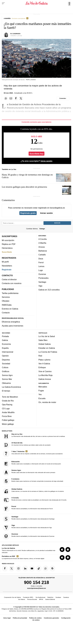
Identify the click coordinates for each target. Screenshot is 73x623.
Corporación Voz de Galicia (12, 597)
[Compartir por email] (11, 98)
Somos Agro (7, 375)
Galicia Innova (44, 379)
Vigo (40, 286)
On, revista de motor (47, 402)
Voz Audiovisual (40, 597)
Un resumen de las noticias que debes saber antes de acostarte (27, 445)
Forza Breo (7, 416)
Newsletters (7, 266)
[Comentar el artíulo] (63, 98)
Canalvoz (66, 597)
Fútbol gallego (8, 420)
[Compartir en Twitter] (21, 98)
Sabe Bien (43, 340)
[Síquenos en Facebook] (5, 568)
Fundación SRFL (28, 597)
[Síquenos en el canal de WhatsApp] (46, 568)
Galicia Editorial (50, 599)
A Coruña (42, 239)
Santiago (42, 282)
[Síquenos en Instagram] (18, 568)
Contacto (6, 313)
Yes (40, 394)
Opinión (5, 356)
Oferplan (5, 301)
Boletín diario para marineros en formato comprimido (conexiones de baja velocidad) (33, 481)
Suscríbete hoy (36, 154)
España (5, 348)
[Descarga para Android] (67, 549)
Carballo (42, 255)
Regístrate (6, 269)
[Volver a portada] (36, 3)
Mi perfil (5, 262)
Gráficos (5, 371)
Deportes (6, 360)
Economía (6, 344)
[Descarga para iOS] (62, 549)
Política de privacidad (20, 618)
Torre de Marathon (10, 397)
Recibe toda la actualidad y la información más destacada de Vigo (27, 527)
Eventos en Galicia (10, 309)
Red (40, 356)
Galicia (5, 340)
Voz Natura (21, 599)
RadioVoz (50, 597)
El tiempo (6, 391)
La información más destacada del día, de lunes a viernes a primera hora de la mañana (34, 436)
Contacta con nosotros (11, 283)
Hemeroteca (7, 248)
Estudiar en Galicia (46, 348)
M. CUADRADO (15, 33)
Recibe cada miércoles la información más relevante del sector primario (29, 472)
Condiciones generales (51, 618)
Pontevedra (43, 278)
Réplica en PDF (9, 244)
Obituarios (6, 383)
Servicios (6, 297)
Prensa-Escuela (32, 599)
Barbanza (42, 251)
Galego (42, 229)
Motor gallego (8, 424)
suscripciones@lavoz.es (36, 588)
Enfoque (42, 367)
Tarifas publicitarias (10, 293)
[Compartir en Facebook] (16, 98)
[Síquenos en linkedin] (25, 568)
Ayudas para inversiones (12, 326)
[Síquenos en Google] (52, 568)
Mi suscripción (8, 240)
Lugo (40, 270)
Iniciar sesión (46, 213)
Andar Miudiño (8, 412)
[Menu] (3, 3)
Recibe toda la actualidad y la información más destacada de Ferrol (28, 508)
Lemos (41, 266)
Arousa (41, 247)
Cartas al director (9, 279)
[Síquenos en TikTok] (39, 568)
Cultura (5, 367)
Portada (5, 336)
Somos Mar (7, 379)
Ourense (42, 274)
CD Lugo (6, 408)
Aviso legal (7, 618)
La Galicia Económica (11, 387)
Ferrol (41, 262)
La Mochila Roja (45, 375)
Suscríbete (7, 252)
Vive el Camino (45, 371)
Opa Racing (7, 404)
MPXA (41, 599)
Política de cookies (35, 618)
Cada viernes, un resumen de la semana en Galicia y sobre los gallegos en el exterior (33, 491)
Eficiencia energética (11, 322)
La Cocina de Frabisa (47, 352)
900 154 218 (36, 582)
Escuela (41, 398)
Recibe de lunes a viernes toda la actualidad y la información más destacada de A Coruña (34, 500)
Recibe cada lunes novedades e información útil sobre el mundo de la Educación (32, 463)
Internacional (7, 352)
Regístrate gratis (28, 213)
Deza (40, 259)
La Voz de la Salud (46, 336)
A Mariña (42, 243)
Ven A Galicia (44, 363)
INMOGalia (7, 305)
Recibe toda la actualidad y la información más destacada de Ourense (28, 536)
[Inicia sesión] (69, 3)
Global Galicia (44, 344)
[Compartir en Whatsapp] (6, 98)
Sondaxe (58, 597)
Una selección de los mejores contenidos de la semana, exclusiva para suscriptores (33, 453)
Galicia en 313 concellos (49, 290)
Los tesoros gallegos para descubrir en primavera (24, 187)
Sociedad (6, 363)
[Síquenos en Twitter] (12, 568)
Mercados (42, 387)
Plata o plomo (44, 360)
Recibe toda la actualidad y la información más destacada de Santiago (29, 519)
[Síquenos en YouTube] (32, 568)
